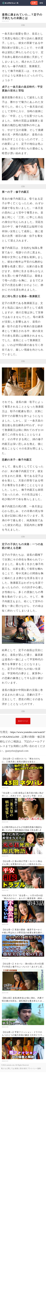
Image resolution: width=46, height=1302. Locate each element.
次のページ (23, 859)
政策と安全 (19, 1206)
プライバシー (32, 1206)
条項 (25, 1206)
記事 (34, 3)
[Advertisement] (23, 388)
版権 (39, 1206)
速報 (41, 3)
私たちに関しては (7, 1206)
